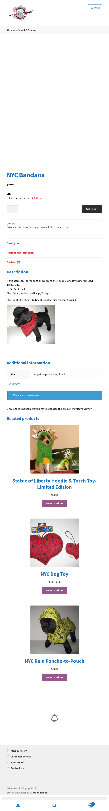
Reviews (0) (13, 262)
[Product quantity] (12, 209)
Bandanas (23, 227)
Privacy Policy (18, 750)
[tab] (54, 243)
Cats (19, 30)
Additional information (20, 252)
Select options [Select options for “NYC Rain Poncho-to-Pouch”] (54, 677)
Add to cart (92, 208)
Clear (39, 198)
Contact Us (17, 768)
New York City (47, 227)
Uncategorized (62, 227)
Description (13, 243)
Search (54, 805)
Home (13, 30)
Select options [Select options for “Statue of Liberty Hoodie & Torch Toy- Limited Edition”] (54, 503)
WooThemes (40, 792)
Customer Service (20, 756)
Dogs (36, 227)
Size (9, 193)
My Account (17, 762)
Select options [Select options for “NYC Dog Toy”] (54, 590)
